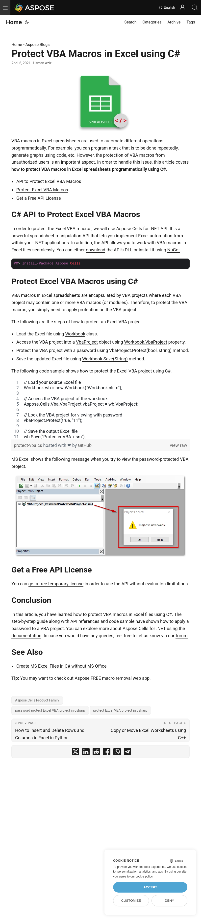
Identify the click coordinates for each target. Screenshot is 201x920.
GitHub (85, 445)
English (166, 7)
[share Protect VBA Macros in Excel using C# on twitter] (75, 753)
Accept (150, 887)
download (95, 249)
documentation (26, 635)
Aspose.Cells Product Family (37, 700)
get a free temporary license (56, 583)
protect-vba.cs (28, 445)
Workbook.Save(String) (105, 358)
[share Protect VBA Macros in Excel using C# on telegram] (127, 753)
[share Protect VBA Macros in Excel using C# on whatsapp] (117, 753)
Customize (131, 900)
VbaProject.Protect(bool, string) (140, 350)
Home (14, 22)
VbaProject (87, 342)
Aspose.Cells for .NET (137, 228)
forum (181, 635)
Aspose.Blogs (37, 44)
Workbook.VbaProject (145, 342)
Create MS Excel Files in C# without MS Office (61, 666)
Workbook (75, 333)
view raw (178, 445)
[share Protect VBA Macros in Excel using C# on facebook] (106, 753)
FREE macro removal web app (120, 678)
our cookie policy (141, 876)
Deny (169, 900)
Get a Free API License (38, 198)
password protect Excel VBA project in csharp (50, 710)
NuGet (173, 249)
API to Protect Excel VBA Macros (48, 181)
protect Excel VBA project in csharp (120, 710)
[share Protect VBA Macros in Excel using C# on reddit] (96, 753)
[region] (100, 409)
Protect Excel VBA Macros (42, 189)
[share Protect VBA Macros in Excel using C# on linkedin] (86, 753)
